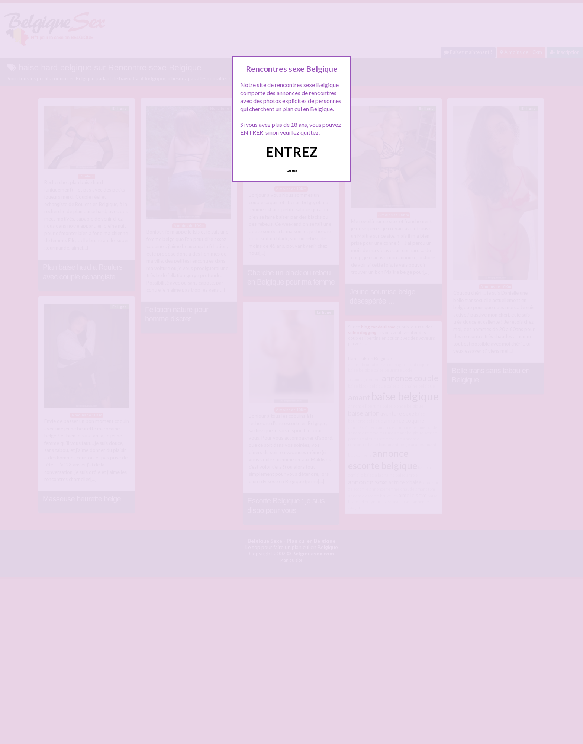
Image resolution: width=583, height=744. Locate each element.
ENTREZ (292, 152)
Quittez (291, 171)
